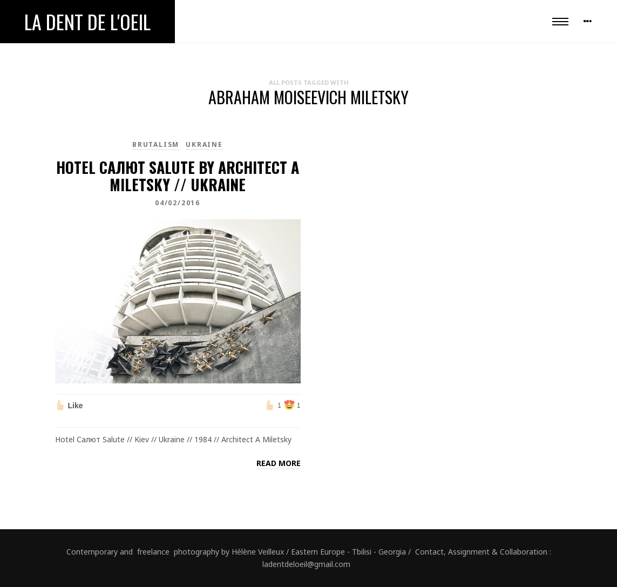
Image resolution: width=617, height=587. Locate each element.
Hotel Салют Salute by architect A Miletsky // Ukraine (177, 175)
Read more (278, 463)
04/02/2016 (177, 202)
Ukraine (204, 144)
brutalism (155, 144)
